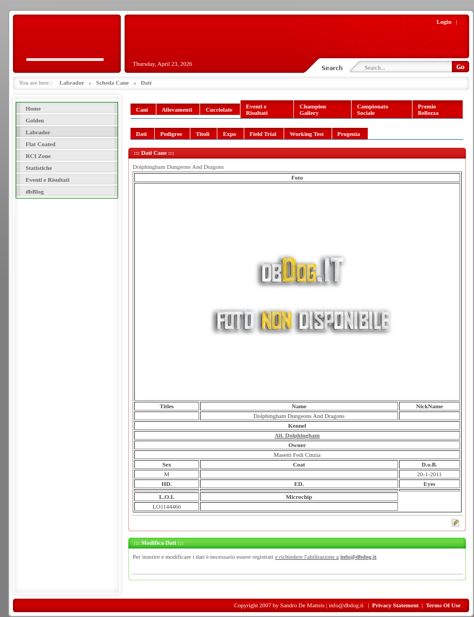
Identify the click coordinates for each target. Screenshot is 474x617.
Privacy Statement (395, 605)
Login (444, 21)
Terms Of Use (443, 605)
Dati (146, 82)
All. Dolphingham (297, 435)
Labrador (71, 82)
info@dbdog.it (358, 556)
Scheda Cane (112, 82)
